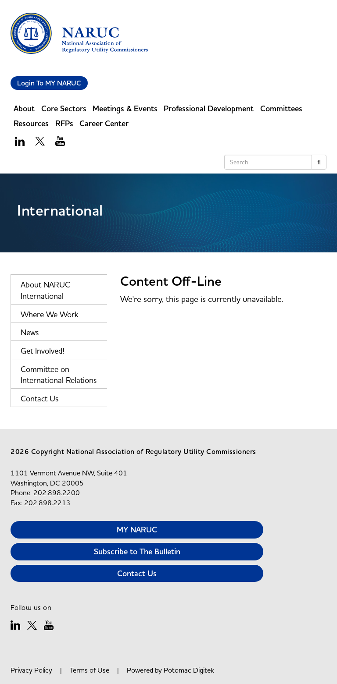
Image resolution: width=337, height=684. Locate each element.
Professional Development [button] (209, 108)
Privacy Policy (31, 670)
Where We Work (50, 314)
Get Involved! (43, 351)
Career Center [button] (104, 123)
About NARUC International (45, 290)
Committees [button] (281, 108)
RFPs (64, 123)
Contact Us (39, 398)
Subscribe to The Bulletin (137, 551)
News (30, 332)
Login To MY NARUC (49, 83)
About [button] (24, 108)
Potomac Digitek (189, 670)
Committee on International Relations (59, 375)
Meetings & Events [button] (125, 108)
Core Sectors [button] (63, 108)
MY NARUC (137, 530)
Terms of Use (89, 670)
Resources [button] (31, 123)
